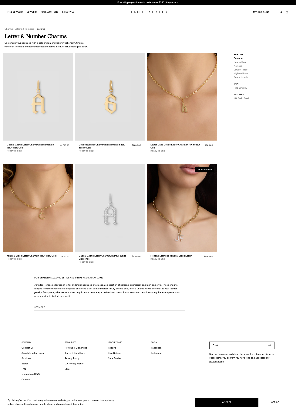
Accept (226, 402)
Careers (26, 379)
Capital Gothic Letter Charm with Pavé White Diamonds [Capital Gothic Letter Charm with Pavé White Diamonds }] (102, 257)
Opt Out (275, 402)
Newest (238, 66)
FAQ (24, 369)
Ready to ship (241, 77)
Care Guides (114, 358)
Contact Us (27, 347)
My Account (261, 12)
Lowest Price (240, 69)
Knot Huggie (80, 6)
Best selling (240, 62)
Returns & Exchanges (76, 347)
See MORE (39, 307)
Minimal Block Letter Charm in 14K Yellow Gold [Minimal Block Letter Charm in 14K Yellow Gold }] (31, 255)
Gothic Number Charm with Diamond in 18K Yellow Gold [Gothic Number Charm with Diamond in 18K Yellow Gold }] (102, 146)
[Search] (281, 12)
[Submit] (269, 345)
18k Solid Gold (241, 98)
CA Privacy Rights (74, 363)
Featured (238, 58)
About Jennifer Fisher (33, 353)
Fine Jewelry (16, 12)
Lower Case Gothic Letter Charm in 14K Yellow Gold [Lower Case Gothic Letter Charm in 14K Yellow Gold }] (175, 146)
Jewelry (32, 12)
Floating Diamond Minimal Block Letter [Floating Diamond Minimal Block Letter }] (171, 255)
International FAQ (31, 374)
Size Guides (114, 353)
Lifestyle (68, 12)
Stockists (26, 358)
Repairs (112, 347)
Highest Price (241, 73)
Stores (25, 363)
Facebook (156, 347)
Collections (50, 12)
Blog (67, 369)
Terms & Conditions (75, 353)
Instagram (156, 353)
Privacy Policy (72, 358)
